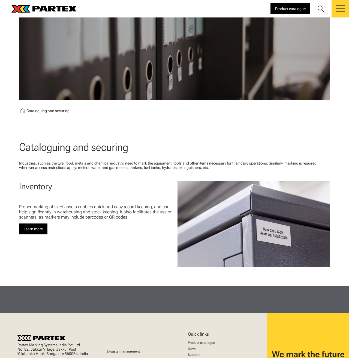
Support (194, 355)
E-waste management (123, 351)
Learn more (33, 229)
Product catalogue (201, 343)
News (192, 349)
